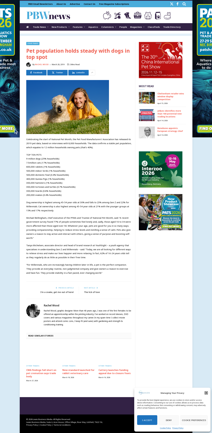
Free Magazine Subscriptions (114, 4)
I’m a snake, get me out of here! (57, 292)
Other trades (32, 43)
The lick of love (92, 292)
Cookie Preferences (194, 420)
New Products (59, 26)
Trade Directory (172, 26)
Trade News (39, 26)
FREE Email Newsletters (40, 4)
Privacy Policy (177, 428)
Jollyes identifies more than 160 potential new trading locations (169, 113)
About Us (61, 4)
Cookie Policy (165, 428)
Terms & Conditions (62, 425)
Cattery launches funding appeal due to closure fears (115, 372)
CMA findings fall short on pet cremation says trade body (41, 373)
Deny (169, 420)
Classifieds (154, 26)
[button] (206, 392)
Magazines (136, 26)
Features (78, 26)
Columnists (107, 26)
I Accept (147, 420)
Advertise (75, 4)
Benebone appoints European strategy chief (170, 129)
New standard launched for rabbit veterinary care (78, 372)
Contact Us (89, 4)
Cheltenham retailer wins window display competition (170, 96)
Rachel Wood (42, 64)
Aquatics (93, 26)
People (123, 26)
